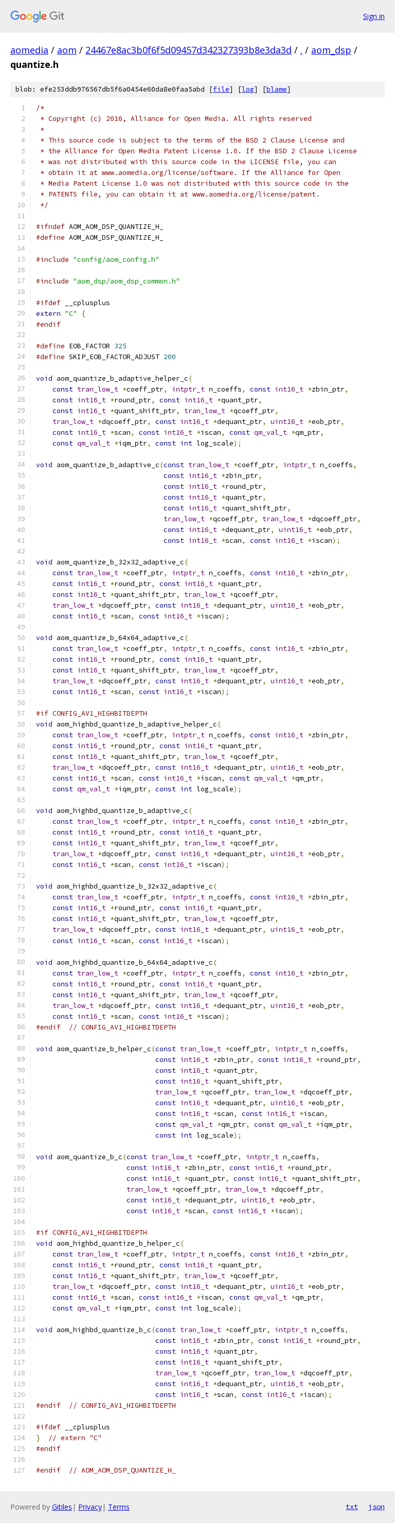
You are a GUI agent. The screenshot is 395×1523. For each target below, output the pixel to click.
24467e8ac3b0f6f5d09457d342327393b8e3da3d (188, 50)
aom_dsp (331, 50)
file (221, 89)
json (376, 1506)
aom (67, 50)
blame (276, 89)
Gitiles (62, 1507)
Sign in (374, 16)
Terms (119, 1507)
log (248, 89)
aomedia (29, 50)
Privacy (90, 1507)
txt (352, 1506)
